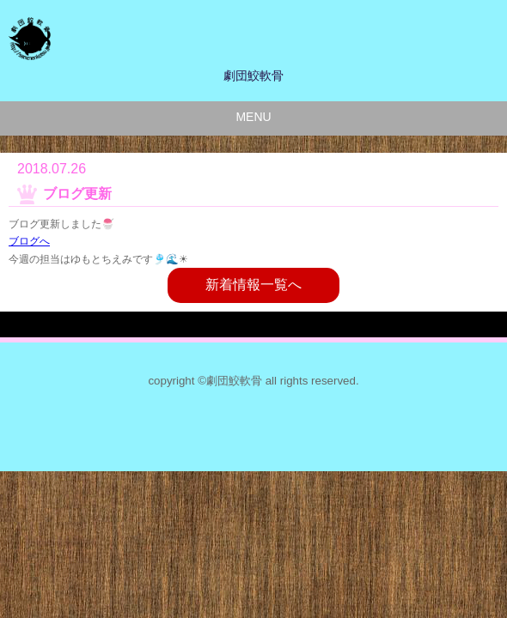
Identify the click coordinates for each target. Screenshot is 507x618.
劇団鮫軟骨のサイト (237, 38)
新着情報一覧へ (253, 284)
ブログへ (29, 241)
